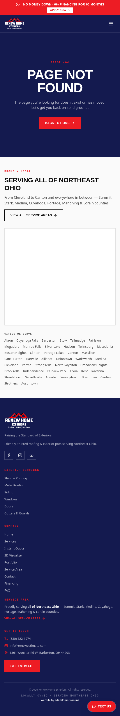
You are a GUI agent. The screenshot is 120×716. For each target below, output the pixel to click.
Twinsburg (86, 346)
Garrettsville (33, 377)
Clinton (35, 353)
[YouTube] (31, 455)
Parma (26, 365)
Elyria (74, 371)
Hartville (32, 359)
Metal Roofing (14, 485)
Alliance (47, 359)
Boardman (89, 377)
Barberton (49, 340)
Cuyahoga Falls (27, 340)
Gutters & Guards (16, 513)
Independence (33, 371)
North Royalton (66, 365)
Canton (73, 353)
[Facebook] (8, 455)
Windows (11, 499)
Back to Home (60, 123)
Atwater (51, 377)
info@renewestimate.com (28, 645)
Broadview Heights (93, 365)
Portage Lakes (54, 353)
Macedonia (105, 346)
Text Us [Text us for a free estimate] (101, 706)
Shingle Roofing (15, 478)
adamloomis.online (67, 700)
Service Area (13, 569)
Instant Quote (14, 548)
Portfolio (10, 562)
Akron (8, 340)
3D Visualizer (13, 555)
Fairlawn (95, 340)
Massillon (88, 353)
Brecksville (11, 371)
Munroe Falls (32, 346)
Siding (8, 492)
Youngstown (69, 377)
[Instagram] (20, 455)
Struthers (11, 383)
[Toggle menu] (111, 23)
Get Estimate (22, 666)
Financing (11, 583)
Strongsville (43, 365)
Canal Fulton (13, 359)
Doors (8, 506)
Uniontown (64, 359)
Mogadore (11, 346)
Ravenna (97, 371)
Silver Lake (52, 346)
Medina (100, 359)
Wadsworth (84, 359)
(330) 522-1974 (20, 638)
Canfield (106, 377)
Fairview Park (56, 371)
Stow (63, 340)
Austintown (29, 383)
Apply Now (60, 10)
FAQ (7, 590)
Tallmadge (77, 340)
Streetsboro (12, 377)
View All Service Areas (34, 215)
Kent (84, 371)
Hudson (69, 346)
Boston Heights (15, 353)
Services (10, 541)
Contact (10, 576)
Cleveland (11, 365)
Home (8, 534)
